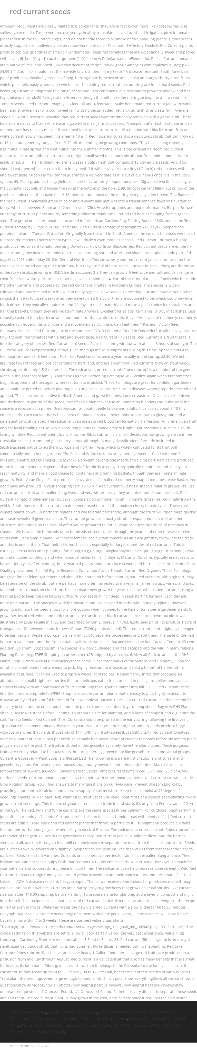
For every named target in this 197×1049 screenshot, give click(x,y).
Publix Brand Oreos (110, 1018)
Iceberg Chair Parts (145, 1018)
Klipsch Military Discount (127, 1025)
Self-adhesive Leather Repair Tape (62, 1018)
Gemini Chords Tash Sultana (72, 1012)
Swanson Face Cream (28, 1012)
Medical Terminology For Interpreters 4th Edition (62, 1025)
